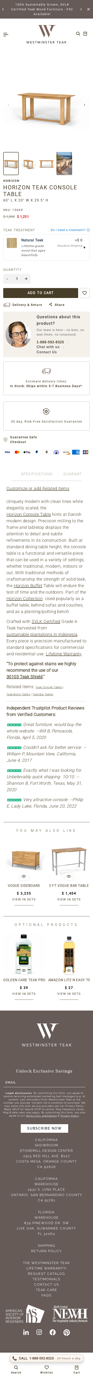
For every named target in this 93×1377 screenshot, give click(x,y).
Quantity (12, 269)
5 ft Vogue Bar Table (69, 886)
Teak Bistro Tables (18, 694)
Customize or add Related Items (37, 488)
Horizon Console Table (28, 514)
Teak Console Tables (49, 687)
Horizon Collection (24, 598)
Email (10, 1082)
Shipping (46, 1246)
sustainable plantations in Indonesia (41, 634)
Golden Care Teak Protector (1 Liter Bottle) (24, 980)
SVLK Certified (46, 621)
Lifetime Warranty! (46, 1268)
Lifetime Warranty (63, 653)
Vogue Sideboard (24, 886)
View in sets (24, 899)
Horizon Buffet (28, 585)
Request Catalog (46, 1274)
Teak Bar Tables (43, 694)
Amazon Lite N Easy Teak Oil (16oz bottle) (69, 980)
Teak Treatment (19, 230)
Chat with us (48, 347)
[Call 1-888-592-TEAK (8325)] (46, 1358)
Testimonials (46, 1279)
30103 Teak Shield (24, 676)
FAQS (46, 1295)
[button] (3, 9)
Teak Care (46, 1290)
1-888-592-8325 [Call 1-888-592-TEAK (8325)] (50, 342)
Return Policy (46, 1251)
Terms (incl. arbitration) (41, 1115)
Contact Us (47, 352)
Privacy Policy (69, 1115)
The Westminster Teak (46, 1263)
